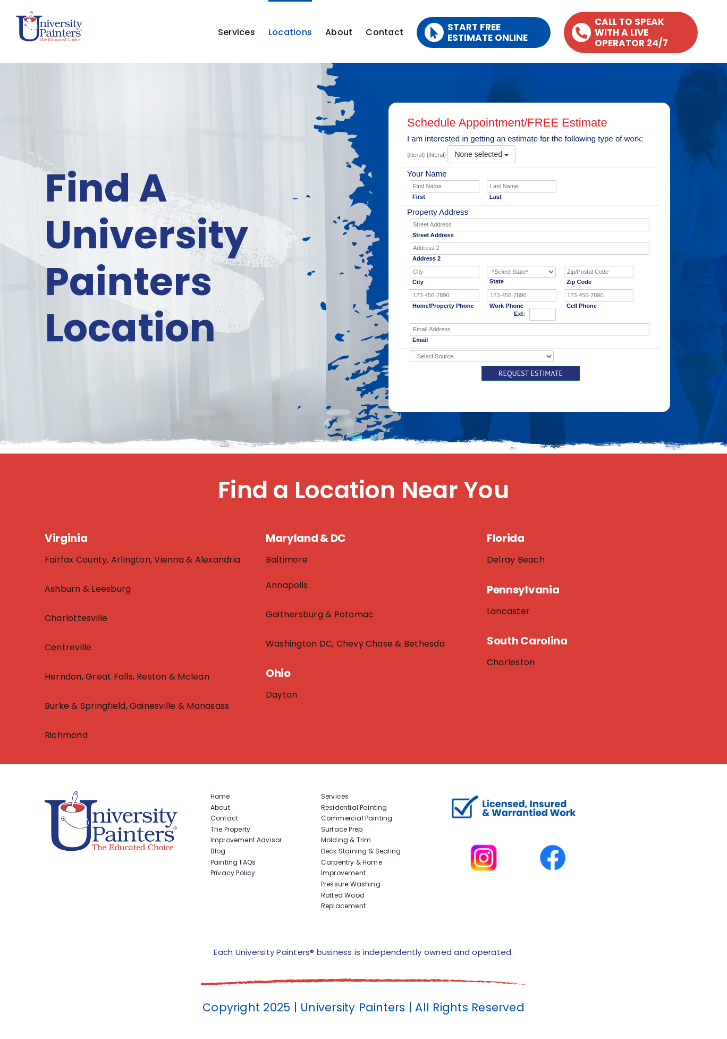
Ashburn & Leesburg (88, 589)
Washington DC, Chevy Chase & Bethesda (355, 644)
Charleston (511, 662)
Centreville (68, 647)
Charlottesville (76, 618)
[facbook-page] (553, 830)
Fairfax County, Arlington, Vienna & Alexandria (142, 560)
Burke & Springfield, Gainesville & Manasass (137, 706)
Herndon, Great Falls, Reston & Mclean (127, 677)
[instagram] (483, 830)
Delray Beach (516, 560)
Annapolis (287, 585)
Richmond (66, 735)
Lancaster (508, 611)
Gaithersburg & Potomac (320, 614)
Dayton (281, 695)
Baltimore (287, 560)
